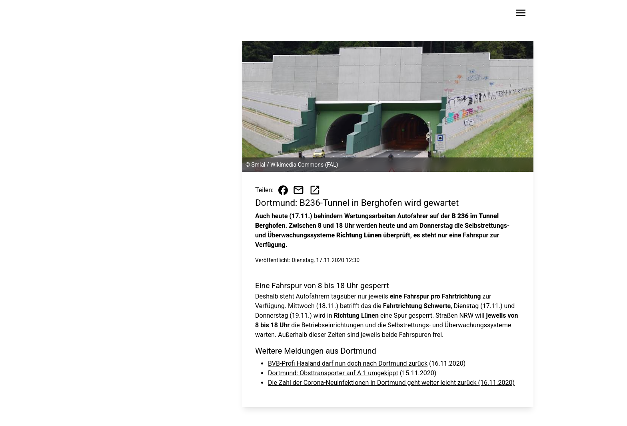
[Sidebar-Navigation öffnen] (520, 14)
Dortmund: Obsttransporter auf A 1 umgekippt (333, 373)
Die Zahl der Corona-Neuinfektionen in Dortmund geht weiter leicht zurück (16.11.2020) (391, 382)
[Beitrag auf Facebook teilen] (283, 190)
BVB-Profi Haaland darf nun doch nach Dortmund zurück (347, 363)
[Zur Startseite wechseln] (119, 14)
